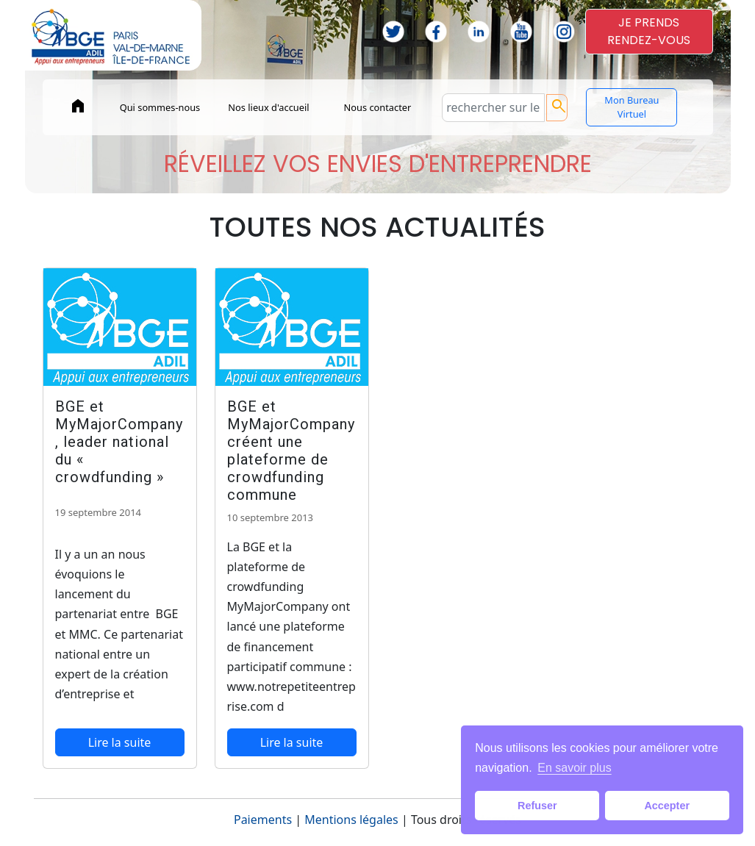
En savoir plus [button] (574, 767)
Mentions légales (351, 819)
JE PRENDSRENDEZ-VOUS (648, 31)
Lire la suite (119, 742)
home (78, 106)
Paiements (263, 819)
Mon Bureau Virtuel (631, 107)
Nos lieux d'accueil (268, 107)
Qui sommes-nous (160, 107)
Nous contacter (378, 107)
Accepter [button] (667, 805)
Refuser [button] (537, 805)
